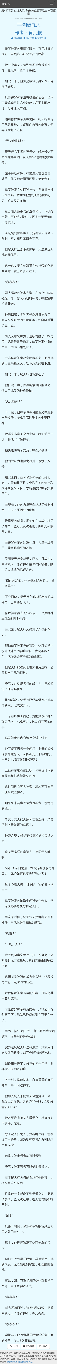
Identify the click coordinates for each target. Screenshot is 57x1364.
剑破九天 (28, 24)
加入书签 (28, 38)
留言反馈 (40, 38)
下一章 (43, 1346)
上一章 (13, 1346)
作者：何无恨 (28, 32)
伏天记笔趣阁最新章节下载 (20, 1362)
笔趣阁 (6, 3)
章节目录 (28, 1346)
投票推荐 (16, 38)
